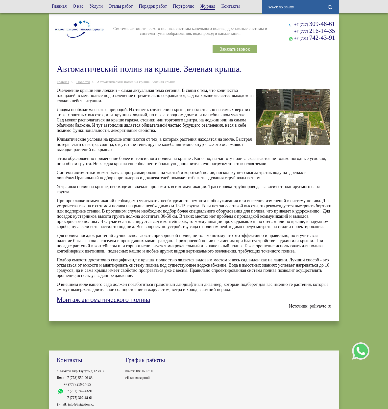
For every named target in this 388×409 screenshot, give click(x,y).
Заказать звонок (235, 49)
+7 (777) (314, 30)
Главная (63, 82)
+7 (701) (314, 37)
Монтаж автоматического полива (103, 299)
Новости (83, 82)
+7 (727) (314, 23)
